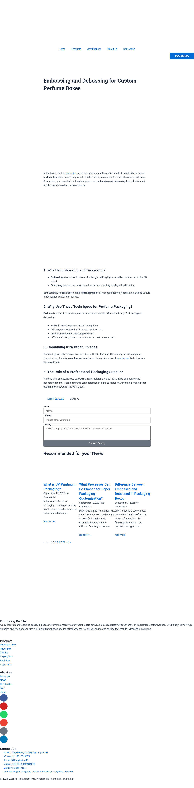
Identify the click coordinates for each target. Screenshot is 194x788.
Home (62, 49)
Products (76, 49)
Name (46, 406)
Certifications (94, 49)
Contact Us (129, 49)
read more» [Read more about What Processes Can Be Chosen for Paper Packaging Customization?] (85, 534)
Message (47, 424)
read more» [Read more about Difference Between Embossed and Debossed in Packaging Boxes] (121, 534)
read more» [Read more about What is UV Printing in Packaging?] (49, 521)
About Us (112, 49)
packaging (71, 173)
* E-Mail (47, 415)
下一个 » (67, 542)
